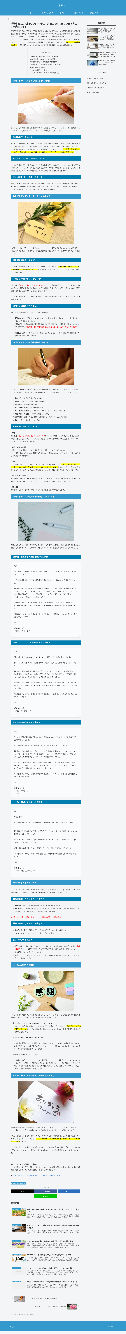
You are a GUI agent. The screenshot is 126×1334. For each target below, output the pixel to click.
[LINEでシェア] (45, 1197)
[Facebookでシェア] (45, 1192)
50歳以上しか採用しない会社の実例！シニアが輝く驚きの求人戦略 (36, 1176)
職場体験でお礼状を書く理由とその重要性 (44, 56)
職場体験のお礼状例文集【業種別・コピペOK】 (46, 65)
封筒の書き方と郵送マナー (39, 68)
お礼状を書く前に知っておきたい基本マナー (45, 59)
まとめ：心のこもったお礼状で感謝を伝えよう (46, 73)
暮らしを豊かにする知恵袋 (18, 1184)
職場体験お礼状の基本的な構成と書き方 (44, 62)
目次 (43, 52)
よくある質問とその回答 (39, 70)
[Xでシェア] (22, 1192)
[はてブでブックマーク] (69, 1192)
